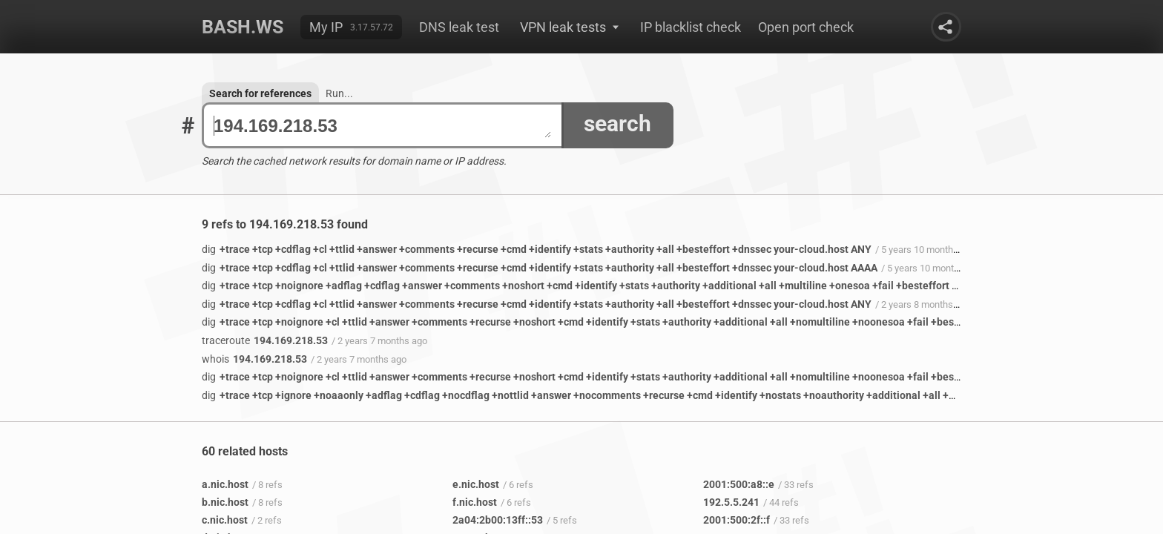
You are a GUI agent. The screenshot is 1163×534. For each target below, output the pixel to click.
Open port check (806, 27)
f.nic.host (474, 502)
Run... (339, 93)
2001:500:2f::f (736, 520)
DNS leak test (459, 27)
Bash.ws (242, 27)
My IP (326, 27)
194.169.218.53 (382, 125)
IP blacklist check (690, 27)
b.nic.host (225, 502)
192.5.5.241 (731, 502)
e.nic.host (475, 484)
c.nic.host (225, 520)
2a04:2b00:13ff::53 (497, 520)
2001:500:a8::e (738, 484)
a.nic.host (225, 484)
